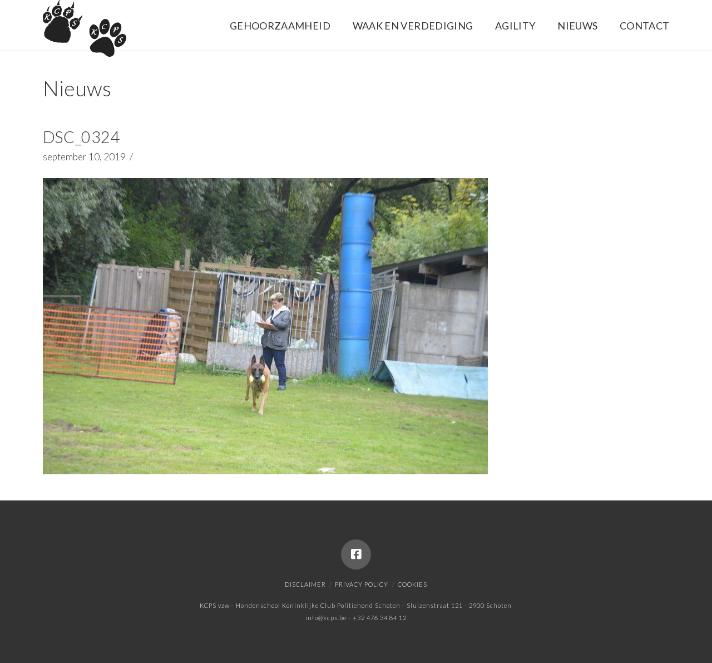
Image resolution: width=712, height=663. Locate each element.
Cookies (412, 584)
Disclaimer (305, 584)
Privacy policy (361, 584)
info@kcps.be (326, 617)
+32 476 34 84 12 (380, 617)
